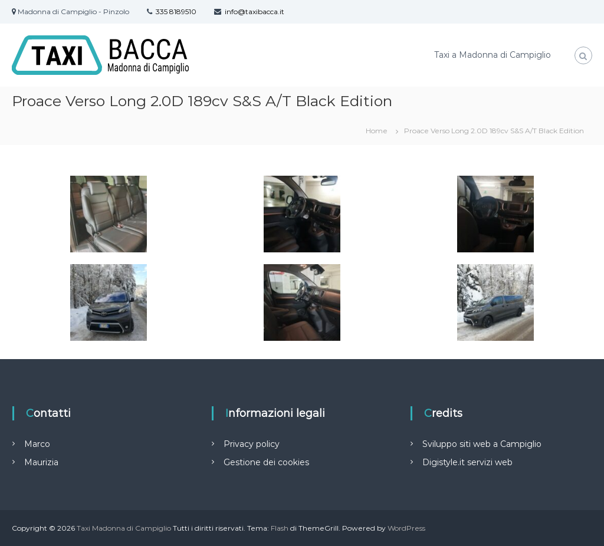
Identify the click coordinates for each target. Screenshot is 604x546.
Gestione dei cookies (266, 462)
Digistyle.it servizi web (467, 462)
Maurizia (41, 462)
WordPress (406, 528)
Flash (279, 528)
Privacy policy (252, 444)
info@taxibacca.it (254, 11)
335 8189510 (176, 11)
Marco (37, 444)
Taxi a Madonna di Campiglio (492, 55)
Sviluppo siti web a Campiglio (481, 444)
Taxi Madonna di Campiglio (124, 528)
